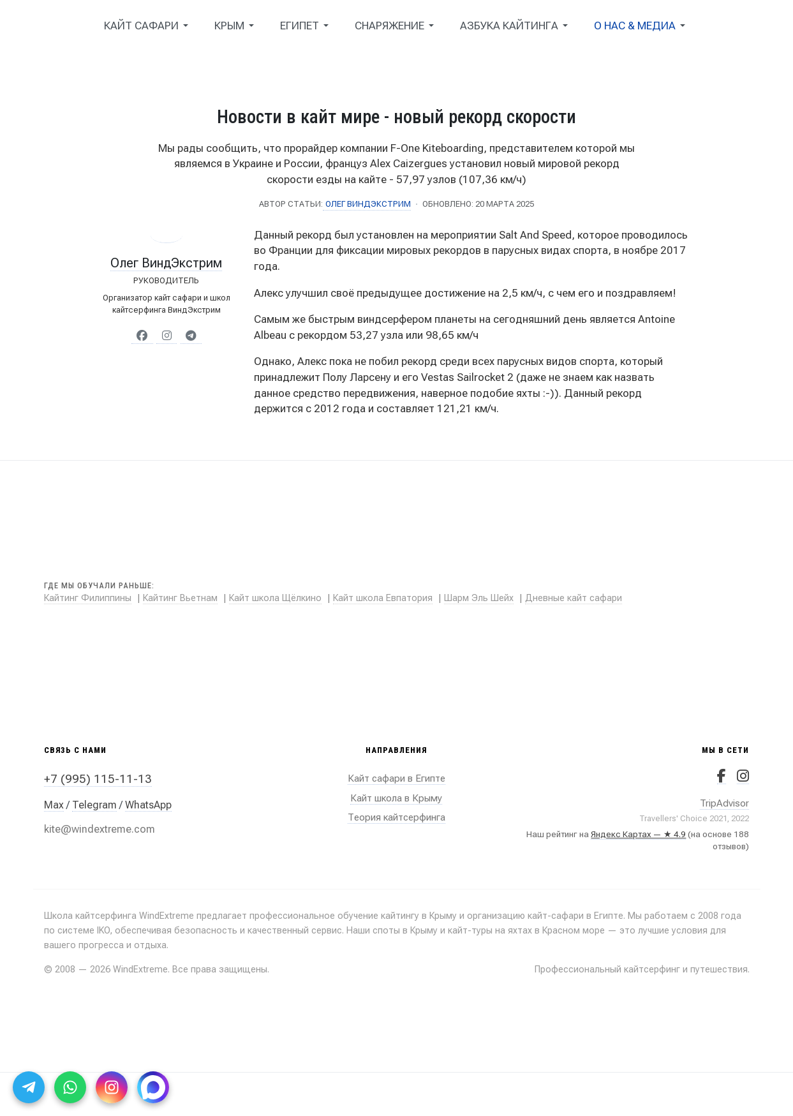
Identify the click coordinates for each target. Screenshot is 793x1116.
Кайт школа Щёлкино (275, 598)
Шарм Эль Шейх (479, 598)
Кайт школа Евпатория (383, 598)
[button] (148, 25)
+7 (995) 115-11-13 (98, 779)
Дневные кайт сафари (573, 598)
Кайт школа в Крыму (396, 798)
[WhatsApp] (70, 1087)
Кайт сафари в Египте (396, 778)
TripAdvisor (724, 803)
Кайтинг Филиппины (87, 598)
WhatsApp (148, 805)
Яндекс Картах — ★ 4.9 (638, 834)
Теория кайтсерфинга (396, 817)
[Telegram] (29, 1087)
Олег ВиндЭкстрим (166, 263)
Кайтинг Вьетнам (180, 598)
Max (54, 805)
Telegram (94, 805)
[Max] (153, 1087)
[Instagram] (112, 1087)
